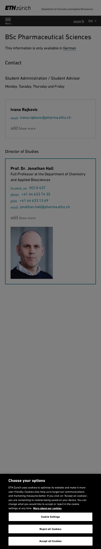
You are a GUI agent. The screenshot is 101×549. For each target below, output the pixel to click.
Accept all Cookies (50, 541)
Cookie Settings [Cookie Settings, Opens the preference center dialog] (50, 516)
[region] (50, 511)
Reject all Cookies (50, 529)
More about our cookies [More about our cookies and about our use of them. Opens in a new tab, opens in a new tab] (47, 508)
